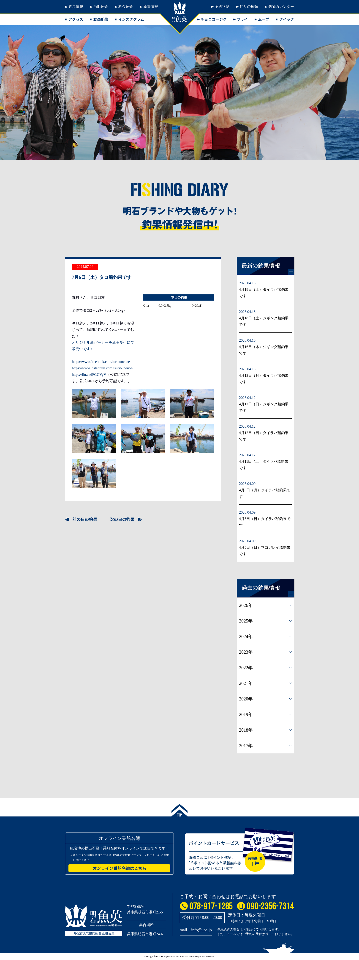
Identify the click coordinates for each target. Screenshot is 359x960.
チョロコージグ (213, 19)
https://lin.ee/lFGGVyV (89, 374)
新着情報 (150, 6)
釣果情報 (75, 6)
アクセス (75, 19)
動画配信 (100, 19)
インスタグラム (131, 19)
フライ (242, 19)
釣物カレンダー (281, 6)
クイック (286, 19)
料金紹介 (125, 6)
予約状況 (222, 6)
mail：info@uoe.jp (196, 930)
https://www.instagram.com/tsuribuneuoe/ (102, 368)
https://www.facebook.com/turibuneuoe (101, 362)
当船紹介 (100, 6)
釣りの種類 (249, 6)
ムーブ (263, 19)
